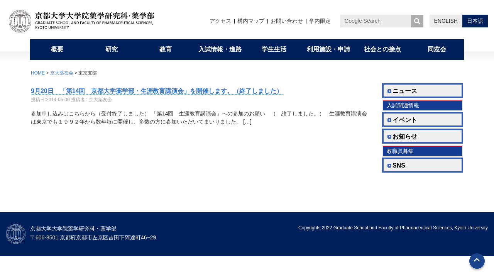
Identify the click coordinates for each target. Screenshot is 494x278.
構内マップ (250, 21)
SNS (398, 165)
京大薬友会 (61, 73)
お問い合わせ (287, 21)
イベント (404, 120)
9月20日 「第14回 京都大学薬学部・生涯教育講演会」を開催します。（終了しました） (157, 91)
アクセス (220, 21)
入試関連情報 (403, 105)
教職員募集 (400, 151)
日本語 (475, 21)
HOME (38, 73)
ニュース (404, 91)
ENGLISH (446, 21)
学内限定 (320, 21)
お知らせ (404, 136)
